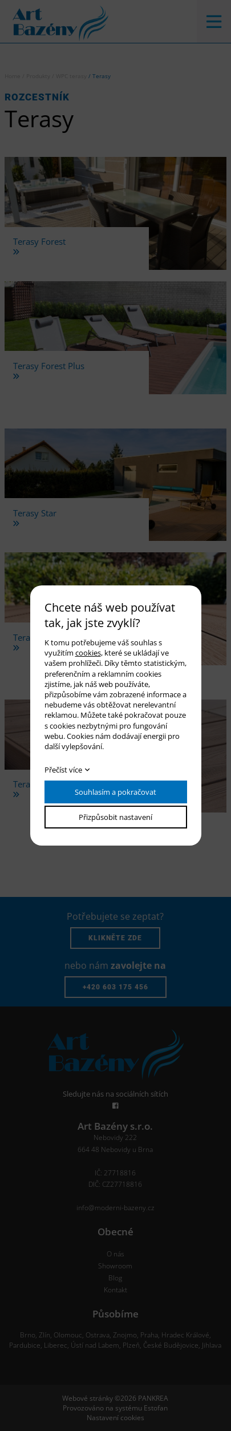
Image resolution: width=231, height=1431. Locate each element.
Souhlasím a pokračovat (115, 792)
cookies (88, 653)
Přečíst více (63, 770)
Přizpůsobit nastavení (115, 817)
